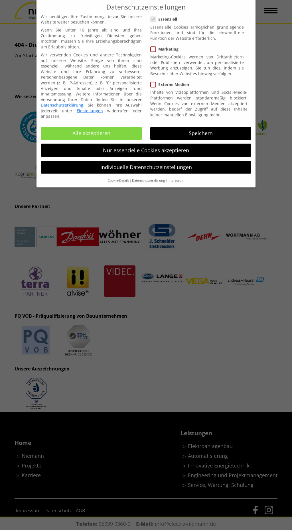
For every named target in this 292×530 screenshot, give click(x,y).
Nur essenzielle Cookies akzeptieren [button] (146, 144)
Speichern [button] (201, 127)
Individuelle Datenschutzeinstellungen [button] (146, 161)
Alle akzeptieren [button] (91, 127)
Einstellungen (90, 105)
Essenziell (166, 13)
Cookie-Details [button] (118, 175)
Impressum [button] (176, 175)
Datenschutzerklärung (62, 99)
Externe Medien (172, 79)
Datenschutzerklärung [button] (148, 175)
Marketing (166, 43)
